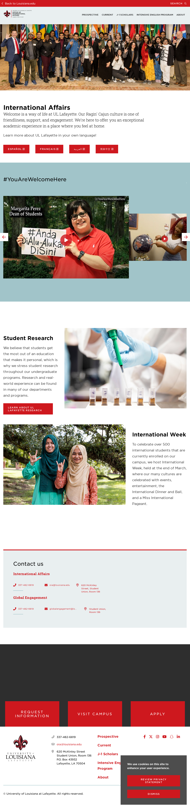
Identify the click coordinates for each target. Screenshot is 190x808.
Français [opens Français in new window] (48, 149)
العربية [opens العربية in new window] (78, 149)
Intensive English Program (155, 14)
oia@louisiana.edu (60, 585)
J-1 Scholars (124, 14)
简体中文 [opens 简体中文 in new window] (105, 149)
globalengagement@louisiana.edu (64, 608)
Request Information (32, 715)
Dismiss (154, 793)
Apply (157, 715)
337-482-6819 (26, 585)
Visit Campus (95, 715)
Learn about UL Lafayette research (25, 409)
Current (107, 14)
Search (180, 3)
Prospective (90, 14)
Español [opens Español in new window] (15, 149)
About (180, 14)
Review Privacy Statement (154, 781)
